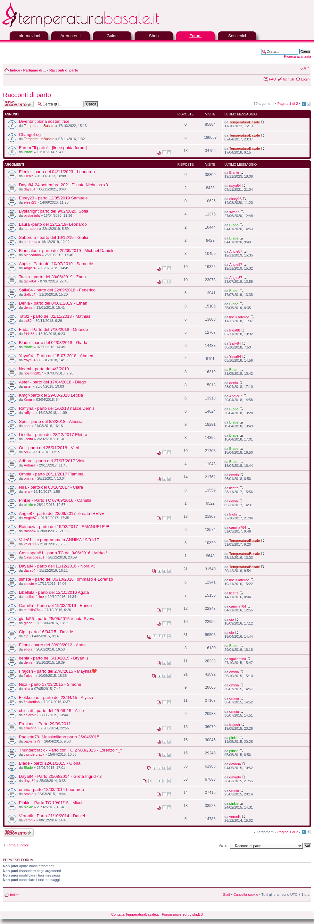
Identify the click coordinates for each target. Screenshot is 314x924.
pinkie (28, 505)
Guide (112, 35)
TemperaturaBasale (39, 126)
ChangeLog (30, 134)
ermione (30, 728)
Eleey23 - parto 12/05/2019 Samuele (53, 198)
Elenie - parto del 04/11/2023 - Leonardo (57, 171)
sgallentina (237, 659)
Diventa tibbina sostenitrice (44, 121)
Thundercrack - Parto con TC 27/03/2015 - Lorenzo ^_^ (70, 750)
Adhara (29, 465)
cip (231, 619)
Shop (154, 35)
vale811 (30, 544)
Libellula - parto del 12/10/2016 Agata (54, 592)
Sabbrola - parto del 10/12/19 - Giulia (53, 237)
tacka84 (30, 281)
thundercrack (34, 754)
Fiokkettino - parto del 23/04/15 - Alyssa (56, 697)
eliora (28, 649)
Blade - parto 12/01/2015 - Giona (49, 763)
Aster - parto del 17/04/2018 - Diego (52, 382)
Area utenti (71, 35)
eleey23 (30, 202)
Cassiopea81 (34, 557)
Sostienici (237, 35)
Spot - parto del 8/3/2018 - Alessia (51, 421)
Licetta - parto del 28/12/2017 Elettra (53, 434)
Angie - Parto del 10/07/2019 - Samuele (56, 263)
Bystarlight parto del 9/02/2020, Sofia (53, 211)
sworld (234, 212)
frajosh (29, 675)
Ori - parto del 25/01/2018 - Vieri (49, 447)
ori (26, 452)
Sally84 (29, 294)
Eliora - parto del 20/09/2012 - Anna (52, 645)
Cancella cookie (245, 894)
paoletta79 (32, 741)
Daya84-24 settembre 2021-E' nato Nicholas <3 (63, 184)
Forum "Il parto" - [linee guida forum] (53, 147)
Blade (28, 152)
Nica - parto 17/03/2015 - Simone (50, 684)
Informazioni (29, 35)
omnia (28, 478)
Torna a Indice (18, 845)
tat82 (27, 321)
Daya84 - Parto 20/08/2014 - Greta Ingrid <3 (60, 776)
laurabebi (31, 229)
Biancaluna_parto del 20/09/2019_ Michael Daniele (66, 250)
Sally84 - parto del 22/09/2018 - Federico (57, 290)
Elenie (29, 176)
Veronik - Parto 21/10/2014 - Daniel (52, 815)
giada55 (30, 623)
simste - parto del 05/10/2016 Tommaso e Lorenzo (66, 579)
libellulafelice (239, 317)
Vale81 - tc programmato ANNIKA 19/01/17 (59, 539)
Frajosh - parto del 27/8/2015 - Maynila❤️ (58, 671)
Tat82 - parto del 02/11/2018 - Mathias (54, 316)
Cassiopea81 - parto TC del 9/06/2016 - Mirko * (63, 552)
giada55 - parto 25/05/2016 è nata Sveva (57, 618)
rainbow (30, 531)
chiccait (30, 715)
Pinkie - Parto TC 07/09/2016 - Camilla (55, 500)
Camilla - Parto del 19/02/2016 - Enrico (55, 605)
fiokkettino (32, 702)
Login (305, 79)
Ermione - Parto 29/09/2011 (45, 723)
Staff (226, 894)
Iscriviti (288, 79)
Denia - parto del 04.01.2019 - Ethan (53, 303)
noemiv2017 (33, 373)
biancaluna (32, 255)
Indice (15, 70)
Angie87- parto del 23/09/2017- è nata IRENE (61, 513)
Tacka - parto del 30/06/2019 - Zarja (52, 276)
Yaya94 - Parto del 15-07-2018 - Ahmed (56, 355)
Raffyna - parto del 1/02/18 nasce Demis (57, 408)
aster (27, 386)
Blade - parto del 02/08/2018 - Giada (53, 342)
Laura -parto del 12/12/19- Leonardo (53, 224)
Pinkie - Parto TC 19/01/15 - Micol (50, 802)
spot (27, 426)
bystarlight (32, 215)
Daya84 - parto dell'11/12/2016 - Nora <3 (57, 566)
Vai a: (223, 845)
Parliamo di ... (34, 70)
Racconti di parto (63, 70)
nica (27, 689)
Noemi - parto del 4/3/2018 (44, 368)
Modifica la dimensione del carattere (305, 69)
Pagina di (287, 103)
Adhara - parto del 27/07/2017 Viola (52, 460)
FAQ (272, 79)
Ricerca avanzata (297, 56)
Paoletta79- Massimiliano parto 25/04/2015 (59, 737)
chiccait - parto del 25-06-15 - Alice (51, 710)
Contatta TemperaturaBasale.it (135, 914)
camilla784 (237, 527)
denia (28, 307)
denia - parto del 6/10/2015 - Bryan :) (53, 658)
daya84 (29, 189)
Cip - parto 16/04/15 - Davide (46, 631)
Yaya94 (30, 360)
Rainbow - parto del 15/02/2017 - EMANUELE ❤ (64, 526)
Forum (195, 35)
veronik (29, 820)
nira (26, 491)
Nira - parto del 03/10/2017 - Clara (51, 487)
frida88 (29, 334)
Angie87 (235, 251)
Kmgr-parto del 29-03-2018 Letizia (51, 395)
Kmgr (28, 399)
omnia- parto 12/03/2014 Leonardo (51, 789)
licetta (28, 439)
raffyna (29, 413)
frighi (233, 514)
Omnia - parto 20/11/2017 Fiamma (51, 474)
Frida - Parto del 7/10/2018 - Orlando (53, 329)
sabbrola (30, 242)
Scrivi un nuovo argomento (18, 104)
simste (29, 583)
